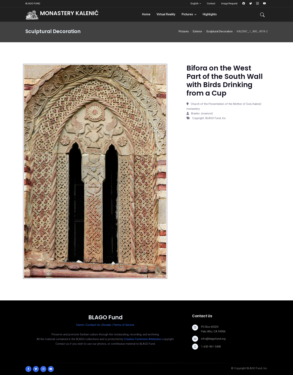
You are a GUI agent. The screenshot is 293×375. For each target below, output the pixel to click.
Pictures (187, 14)
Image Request (229, 3)
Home (146, 14)
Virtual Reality (166, 14)
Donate (106, 325)
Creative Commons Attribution (142, 339)
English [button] (194, 3)
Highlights (210, 14)
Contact (211, 3)
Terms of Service (123, 325)
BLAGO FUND (32, 3)
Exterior (197, 31)
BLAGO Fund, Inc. (257, 368)
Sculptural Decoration (219, 31)
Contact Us (93, 325)
